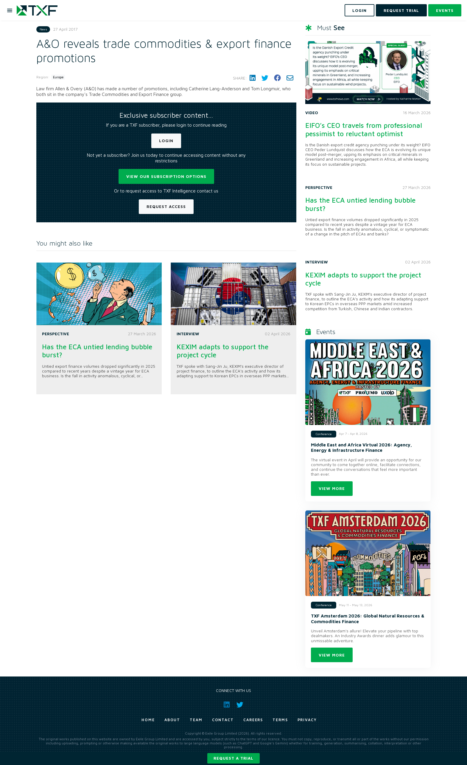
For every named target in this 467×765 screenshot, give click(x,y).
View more (332, 488)
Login (166, 140)
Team (196, 720)
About (172, 720)
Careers (253, 720)
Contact (223, 720)
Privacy (307, 720)
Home (148, 720)
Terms (280, 720)
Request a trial (233, 758)
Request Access (166, 206)
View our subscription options (166, 176)
